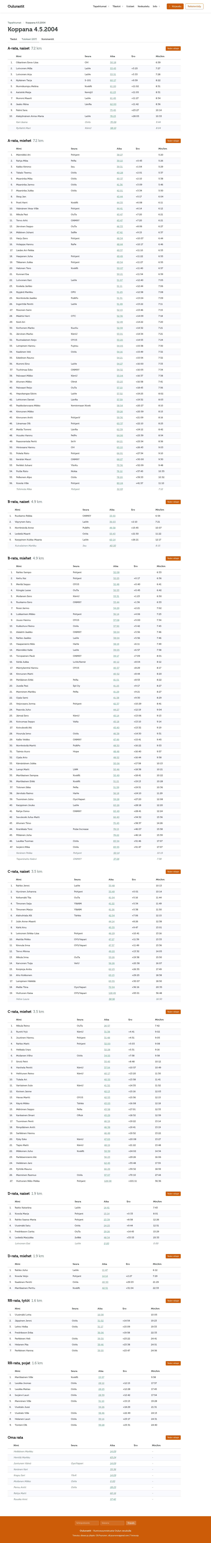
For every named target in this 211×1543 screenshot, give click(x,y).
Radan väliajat (173, 48)
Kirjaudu (131, 1523)
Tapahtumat (101, 6)
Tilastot (118, 6)
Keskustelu (143, 6)
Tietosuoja (134, 1536)
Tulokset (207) (29, 39)
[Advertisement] (194, 64)
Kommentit (48, 39)
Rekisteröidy (194, 6)
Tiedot (13, 39)
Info (156, 6)
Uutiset (130, 6)
